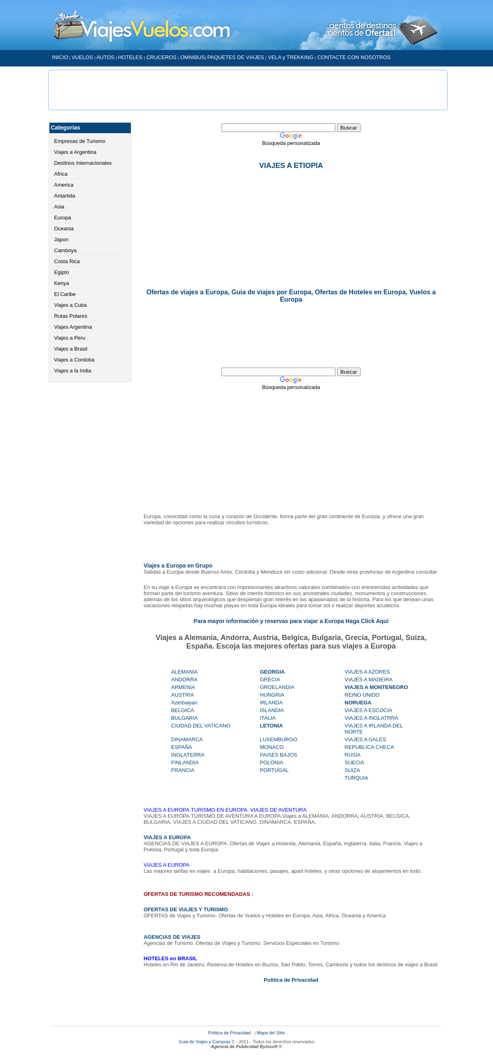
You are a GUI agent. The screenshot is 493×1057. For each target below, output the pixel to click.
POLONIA (272, 762)
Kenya (61, 283)
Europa (62, 218)
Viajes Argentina (73, 327)
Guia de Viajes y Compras (205, 1041)
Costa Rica (67, 261)
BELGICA (182, 710)
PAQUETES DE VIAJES (236, 57)
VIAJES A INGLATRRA (372, 718)
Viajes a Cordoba (74, 360)
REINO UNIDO (362, 695)
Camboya (65, 250)
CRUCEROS (161, 57)
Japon (61, 239)
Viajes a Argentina (75, 152)
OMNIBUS (192, 57)
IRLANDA (271, 703)
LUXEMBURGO (278, 739)
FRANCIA (182, 770)
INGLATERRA (188, 755)
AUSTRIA (182, 695)
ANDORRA (185, 679)
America (64, 185)
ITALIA (268, 718)
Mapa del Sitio (271, 1032)
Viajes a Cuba (70, 305)
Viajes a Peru (69, 338)
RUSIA (353, 755)
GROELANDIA (277, 687)
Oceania (64, 228)
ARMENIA (183, 687)
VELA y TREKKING (290, 57)
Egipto (61, 272)
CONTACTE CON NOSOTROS (354, 57)
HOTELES (131, 57)
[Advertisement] (247, 90)
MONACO (272, 747)
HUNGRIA (272, 695)
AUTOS (106, 57)
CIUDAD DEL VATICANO (200, 726)
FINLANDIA (185, 762)
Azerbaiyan (184, 703)
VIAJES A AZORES (367, 672)
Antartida (64, 196)
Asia (59, 207)
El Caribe (65, 294)
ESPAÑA (181, 747)
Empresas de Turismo (79, 141)
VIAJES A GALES (365, 739)
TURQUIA (357, 778)
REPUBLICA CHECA (369, 747)
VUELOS (82, 57)
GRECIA (270, 679)
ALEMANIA (184, 672)
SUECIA (354, 762)
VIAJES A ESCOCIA (369, 710)
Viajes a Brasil (71, 349)
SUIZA (352, 770)
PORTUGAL (274, 770)
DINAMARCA (187, 739)
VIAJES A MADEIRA (369, 679)
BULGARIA (184, 718)
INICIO (60, 57)
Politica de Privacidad (229, 1032)
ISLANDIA (272, 710)
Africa (61, 174)
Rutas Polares (71, 316)
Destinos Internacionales (83, 163)
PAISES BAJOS (278, 755)
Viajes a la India (73, 371)
